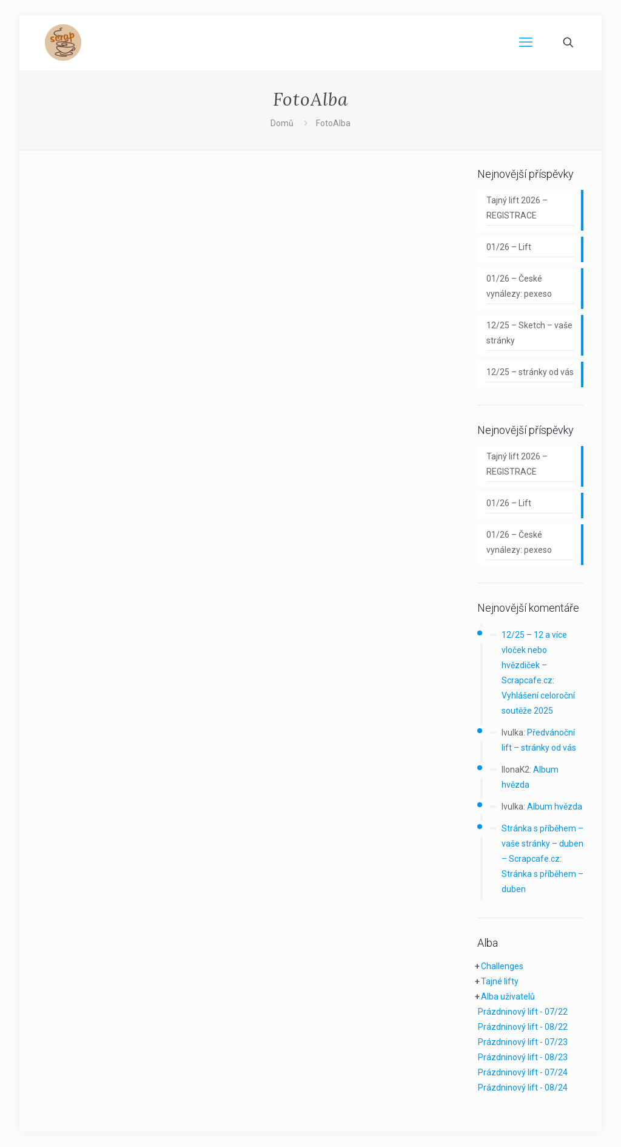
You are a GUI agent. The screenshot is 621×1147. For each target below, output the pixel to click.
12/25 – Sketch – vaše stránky (529, 332)
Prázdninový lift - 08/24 (523, 1087)
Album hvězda (554, 806)
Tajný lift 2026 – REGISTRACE (517, 207)
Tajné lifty (500, 981)
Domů (282, 123)
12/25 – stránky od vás (530, 372)
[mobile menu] (525, 42)
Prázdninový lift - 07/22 (523, 1012)
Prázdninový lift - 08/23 (523, 1057)
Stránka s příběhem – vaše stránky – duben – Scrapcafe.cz (542, 844)
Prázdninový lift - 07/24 (523, 1072)
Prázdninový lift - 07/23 (523, 1042)
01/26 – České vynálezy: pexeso (519, 286)
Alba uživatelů (508, 996)
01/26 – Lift (508, 247)
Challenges (502, 966)
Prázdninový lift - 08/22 (523, 1027)
